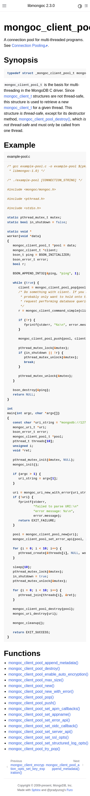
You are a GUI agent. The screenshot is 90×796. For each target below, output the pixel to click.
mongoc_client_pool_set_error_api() (39, 720)
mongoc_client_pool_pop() (31, 697)
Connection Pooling (28, 45)
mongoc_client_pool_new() (31, 686)
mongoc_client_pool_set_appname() (39, 714)
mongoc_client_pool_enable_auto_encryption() (48, 674)
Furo (70, 790)
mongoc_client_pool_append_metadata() (43, 663)
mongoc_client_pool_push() (32, 703)
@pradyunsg (55, 790)
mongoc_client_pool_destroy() (34, 668)
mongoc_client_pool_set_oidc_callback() (43, 726)
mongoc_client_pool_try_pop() (34, 749)
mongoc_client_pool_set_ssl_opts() (38, 737)
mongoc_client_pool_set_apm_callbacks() (44, 709)
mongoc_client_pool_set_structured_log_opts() (48, 743)
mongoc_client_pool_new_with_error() (40, 691)
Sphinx (35, 790)
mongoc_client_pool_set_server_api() (40, 732)
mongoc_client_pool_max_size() (35, 680)
